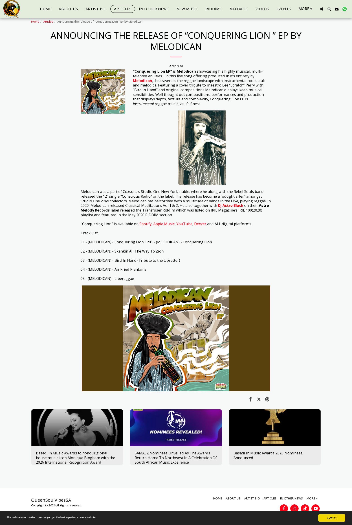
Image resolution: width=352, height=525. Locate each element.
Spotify (145, 223)
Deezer (200, 223)
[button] (321, 9)
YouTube (184, 223)
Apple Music (164, 223)
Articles (48, 21)
